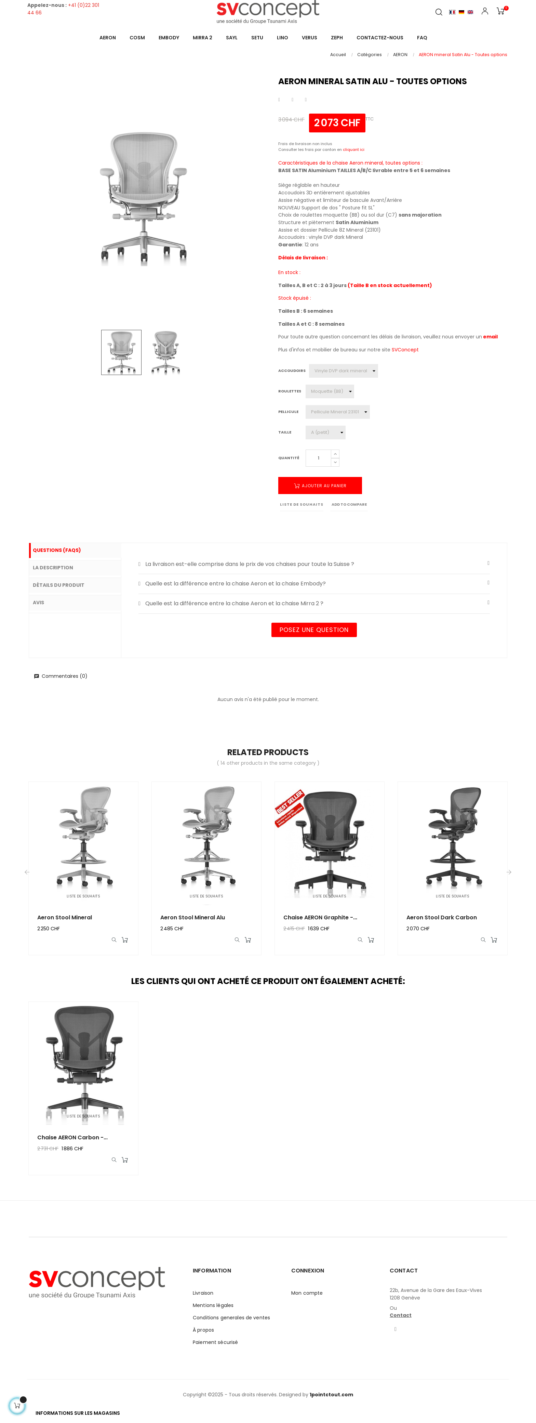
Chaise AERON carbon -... (72, 1140)
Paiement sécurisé (215, 1346)
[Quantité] (318, 458)
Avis (45, 600)
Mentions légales (213, 1309)
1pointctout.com (331, 1399)
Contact (401, 1319)
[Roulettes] (330, 391)
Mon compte (307, 1297)
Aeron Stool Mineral (64, 917)
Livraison (203, 1297)
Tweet (292, 100)
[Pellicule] (338, 412)
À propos (203, 1334)
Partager (279, 100)
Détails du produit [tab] (64, 584)
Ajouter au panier (320, 486)
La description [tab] (59, 567)
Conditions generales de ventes (231, 1322)
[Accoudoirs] (343, 371)
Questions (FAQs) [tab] (62, 550)
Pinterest (306, 100)
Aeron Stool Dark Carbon (441, 917)
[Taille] (326, 432)
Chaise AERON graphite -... (320, 917)
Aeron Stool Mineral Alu (192, 917)
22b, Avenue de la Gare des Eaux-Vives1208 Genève (436, 1298)
